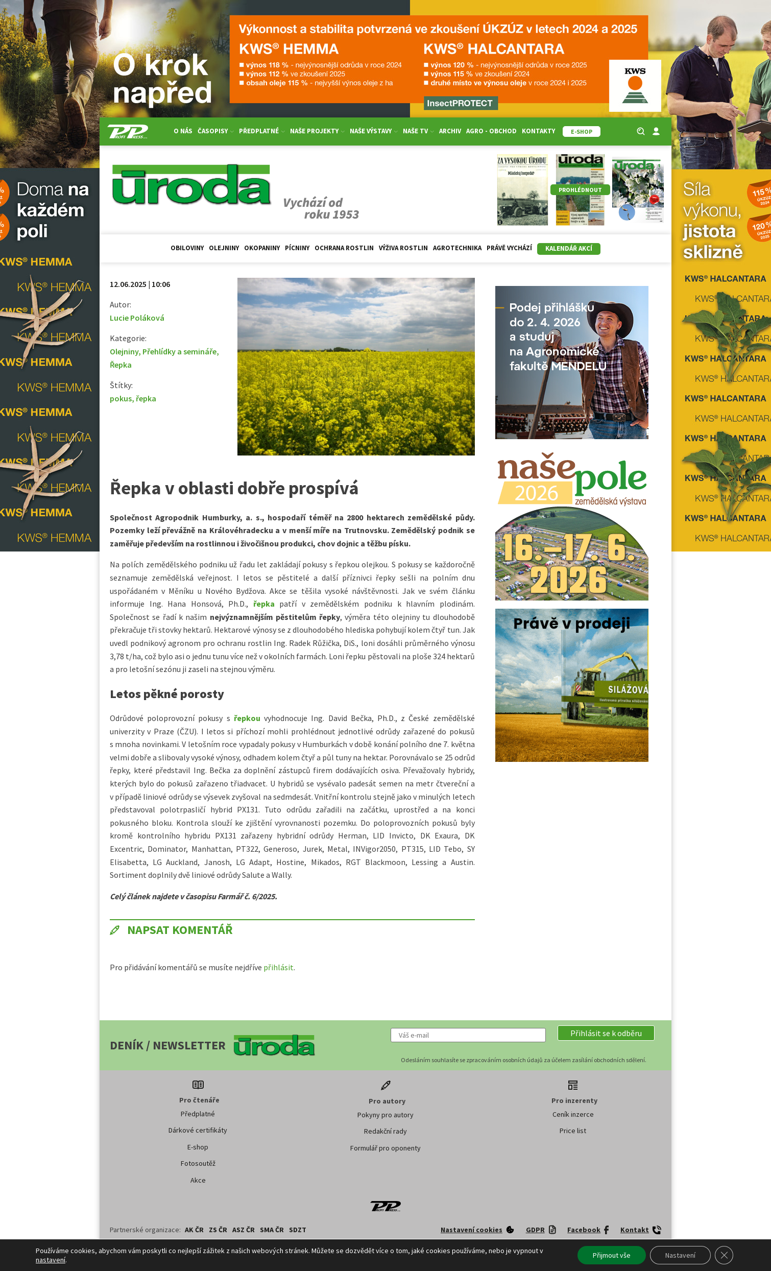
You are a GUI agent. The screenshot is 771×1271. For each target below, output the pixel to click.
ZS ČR (218, 1229)
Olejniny (224, 248)
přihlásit (278, 967)
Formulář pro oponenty (385, 1148)
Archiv (450, 131)
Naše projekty (317, 131)
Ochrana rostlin (344, 248)
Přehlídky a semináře (179, 351)
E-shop (197, 1147)
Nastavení (680, 1255)
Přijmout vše (612, 1255)
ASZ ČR (243, 1229)
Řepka (121, 364)
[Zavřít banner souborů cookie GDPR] (724, 1255)
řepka (146, 398)
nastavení (50, 1259)
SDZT (297, 1229)
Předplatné (262, 131)
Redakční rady (385, 1131)
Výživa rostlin (403, 248)
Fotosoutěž (198, 1163)
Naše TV (418, 131)
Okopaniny (262, 248)
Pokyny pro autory (385, 1114)
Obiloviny (187, 248)
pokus (121, 398)
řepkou (247, 718)
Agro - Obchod (491, 131)
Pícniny (297, 248)
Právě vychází (509, 248)
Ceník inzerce (573, 1114)
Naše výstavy (374, 131)
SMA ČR (272, 1229)
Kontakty (538, 131)
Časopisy (216, 131)
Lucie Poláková (137, 318)
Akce (198, 1180)
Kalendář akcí (568, 248)
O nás (183, 131)
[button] (606, 1033)
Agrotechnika (457, 248)
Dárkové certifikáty (197, 1130)
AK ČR (194, 1229)
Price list (573, 1130)
